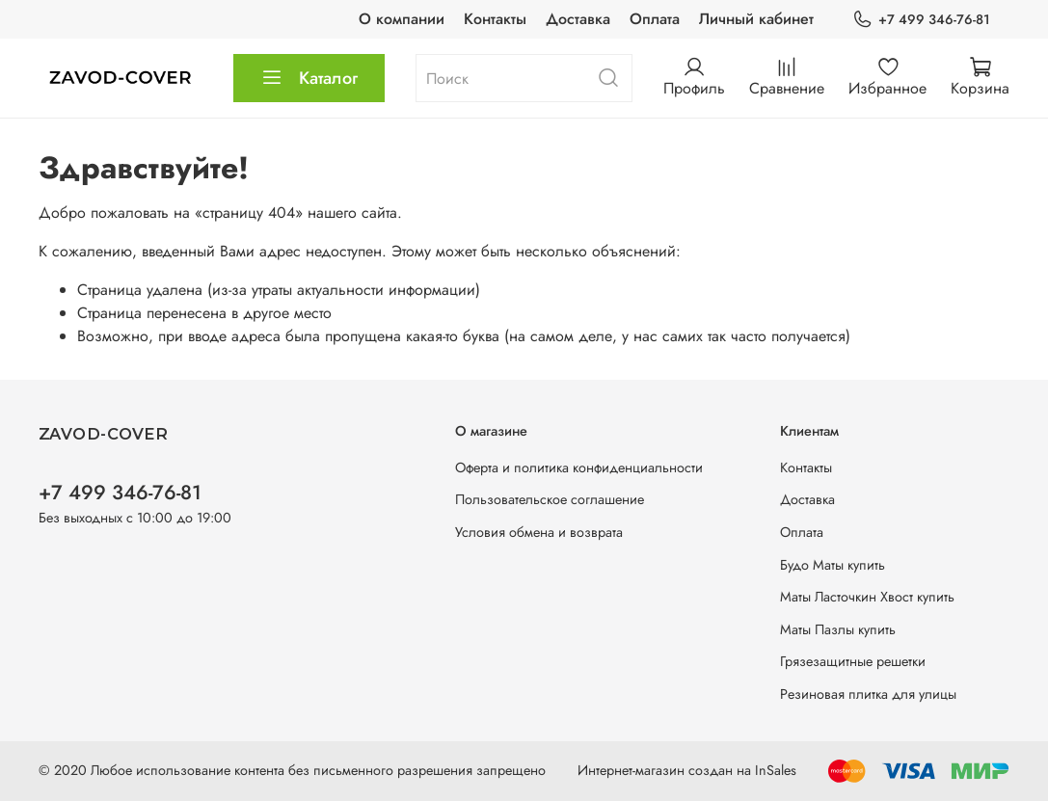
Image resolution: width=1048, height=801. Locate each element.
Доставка (578, 19)
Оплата (655, 19)
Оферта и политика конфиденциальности (579, 467)
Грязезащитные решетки (853, 661)
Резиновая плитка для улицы (868, 694)
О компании (401, 19)
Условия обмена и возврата (539, 532)
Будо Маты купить (832, 564)
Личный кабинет (756, 19)
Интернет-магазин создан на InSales (687, 770)
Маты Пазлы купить (838, 629)
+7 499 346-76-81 (921, 20)
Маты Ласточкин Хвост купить (867, 596)
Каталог (309, 78)
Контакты (495, 19)
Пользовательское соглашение (549, 499)
